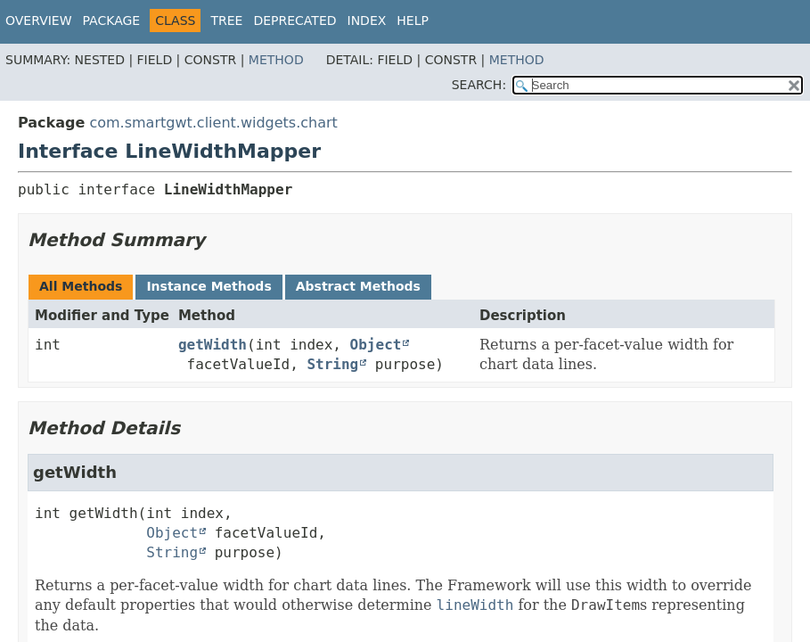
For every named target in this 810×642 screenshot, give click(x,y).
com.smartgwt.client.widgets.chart (213, 122)
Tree (226, 20)
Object (376, 344)
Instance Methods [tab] (208, 286)
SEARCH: (479, 85)
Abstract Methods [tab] (358, 286)
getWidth (212, 344)
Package (112, 20)
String (332, 364)
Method (276, 60)
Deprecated (294, 20)
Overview (38, 20)
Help (413, 20)
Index (367, 20)
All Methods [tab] (80, 286)
